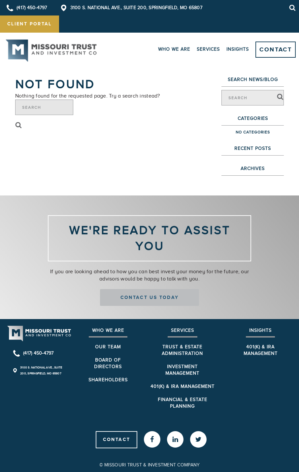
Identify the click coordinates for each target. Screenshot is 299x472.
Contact (275, 49)
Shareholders (108, 379)
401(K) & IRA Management (261, 350)
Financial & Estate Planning (182, 403)
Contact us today (149, 297)
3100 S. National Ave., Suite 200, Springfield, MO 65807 (136, 7)
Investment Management (182, 370)
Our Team (108, 346)
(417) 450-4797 (32, 7)
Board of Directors (108, 363)
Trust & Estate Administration (182, 350)
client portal (29, 23)
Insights (237, 49)
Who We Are (174, 49)
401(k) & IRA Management (182, 386)
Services (208, 49)
